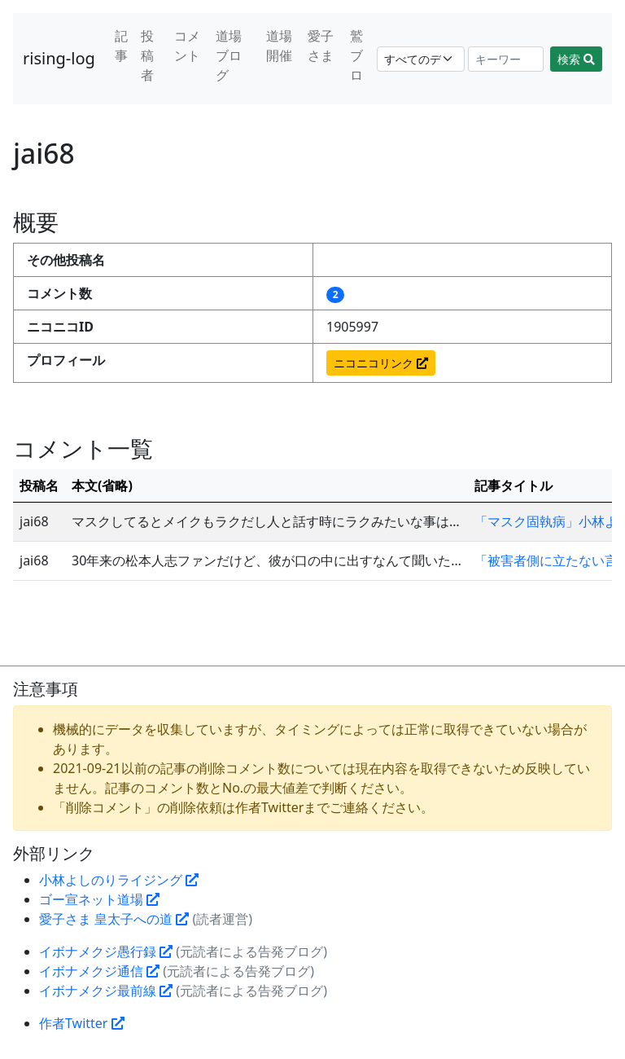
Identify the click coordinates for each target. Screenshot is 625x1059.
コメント (187, 45)
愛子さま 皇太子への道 (114, 919)
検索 (576, 59)
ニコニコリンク (381, 363)
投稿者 (147, 55)
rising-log (59, 58)
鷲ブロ (356, 55)
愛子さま (321, 45)
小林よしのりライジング (119, 880)
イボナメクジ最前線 (106, 991)
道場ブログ (229, 55)
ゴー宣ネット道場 (99, 899)
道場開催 (279, 45)
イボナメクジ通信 (99, 971)
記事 (121, 45)
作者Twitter (82, 1023)
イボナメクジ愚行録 (106, 951)
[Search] (506, 59)
